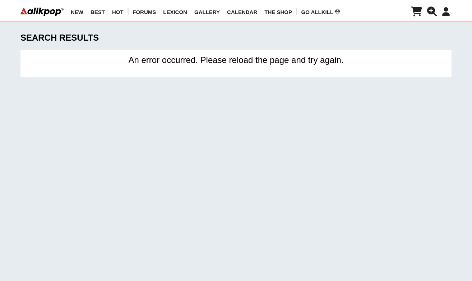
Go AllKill (320, 12)
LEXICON (175, 12)
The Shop (278, 12)
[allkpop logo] (42, 11)
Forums (144, 12)
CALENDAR (242, 12)
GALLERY (207, 12)
